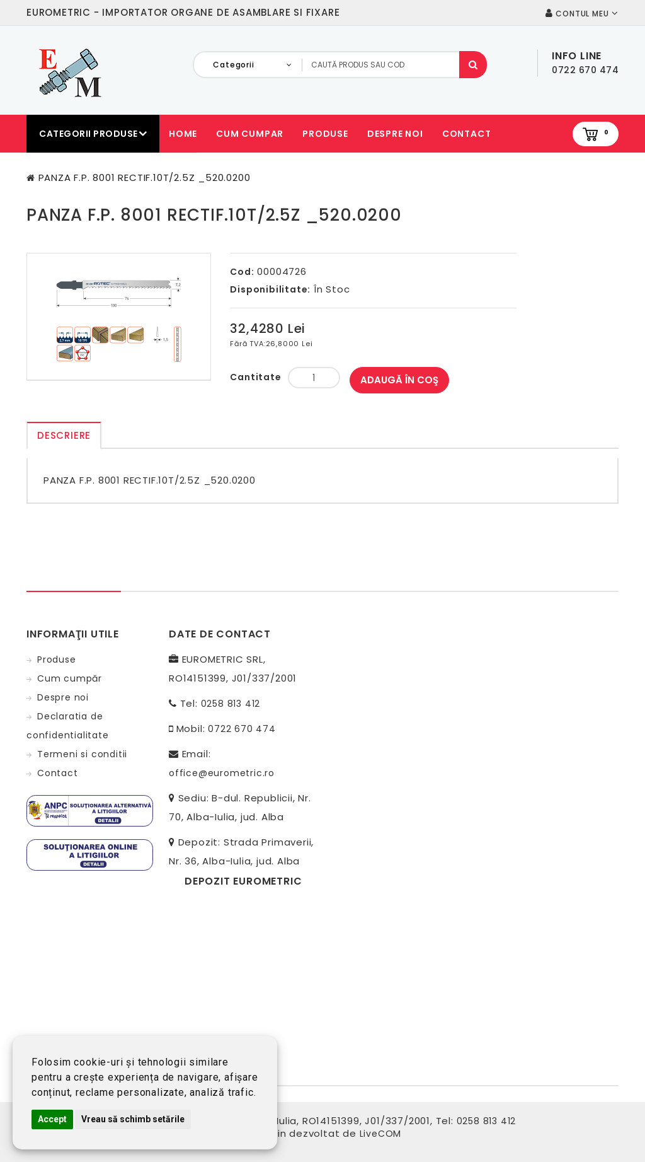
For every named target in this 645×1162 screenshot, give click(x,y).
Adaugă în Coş (399, 379)
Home (183, 133)
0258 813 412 (231, 703)
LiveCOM (381, 1133)
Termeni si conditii (82, 754)
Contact (466, 133)
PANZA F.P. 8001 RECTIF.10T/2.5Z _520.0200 (144, 177)
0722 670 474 (242, 729)
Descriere (64, 435)
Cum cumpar (249, 133)
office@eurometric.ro (222, 773)
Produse (325, 133)
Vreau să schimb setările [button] (133, 1119)
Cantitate (255, 377)
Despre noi (395, 133)
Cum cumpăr (69, 678)
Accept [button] (52, 1119)
